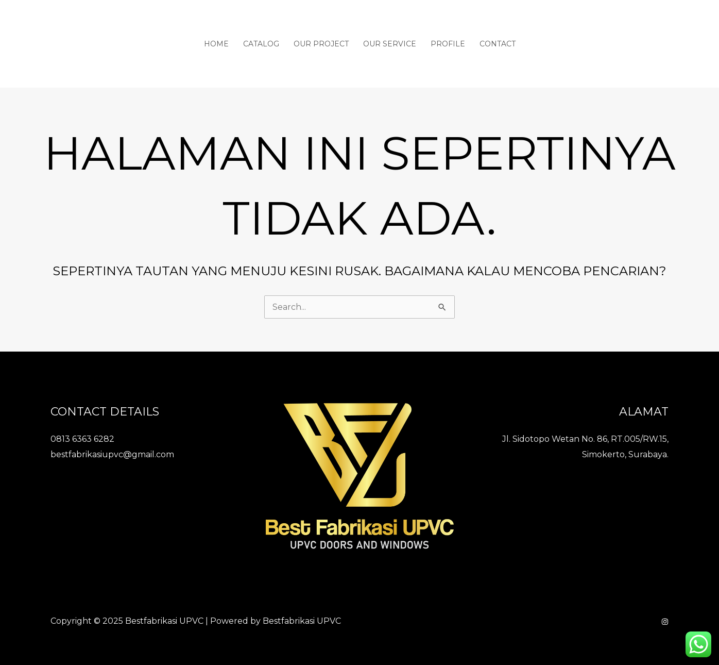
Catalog (261, 43)
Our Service (389, 43)
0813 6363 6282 (82, 439)
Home (216, 43)
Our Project (321, 43)
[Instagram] (665, 621)
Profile (448, 43)
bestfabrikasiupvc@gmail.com (112, 454)
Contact (498, 43)
